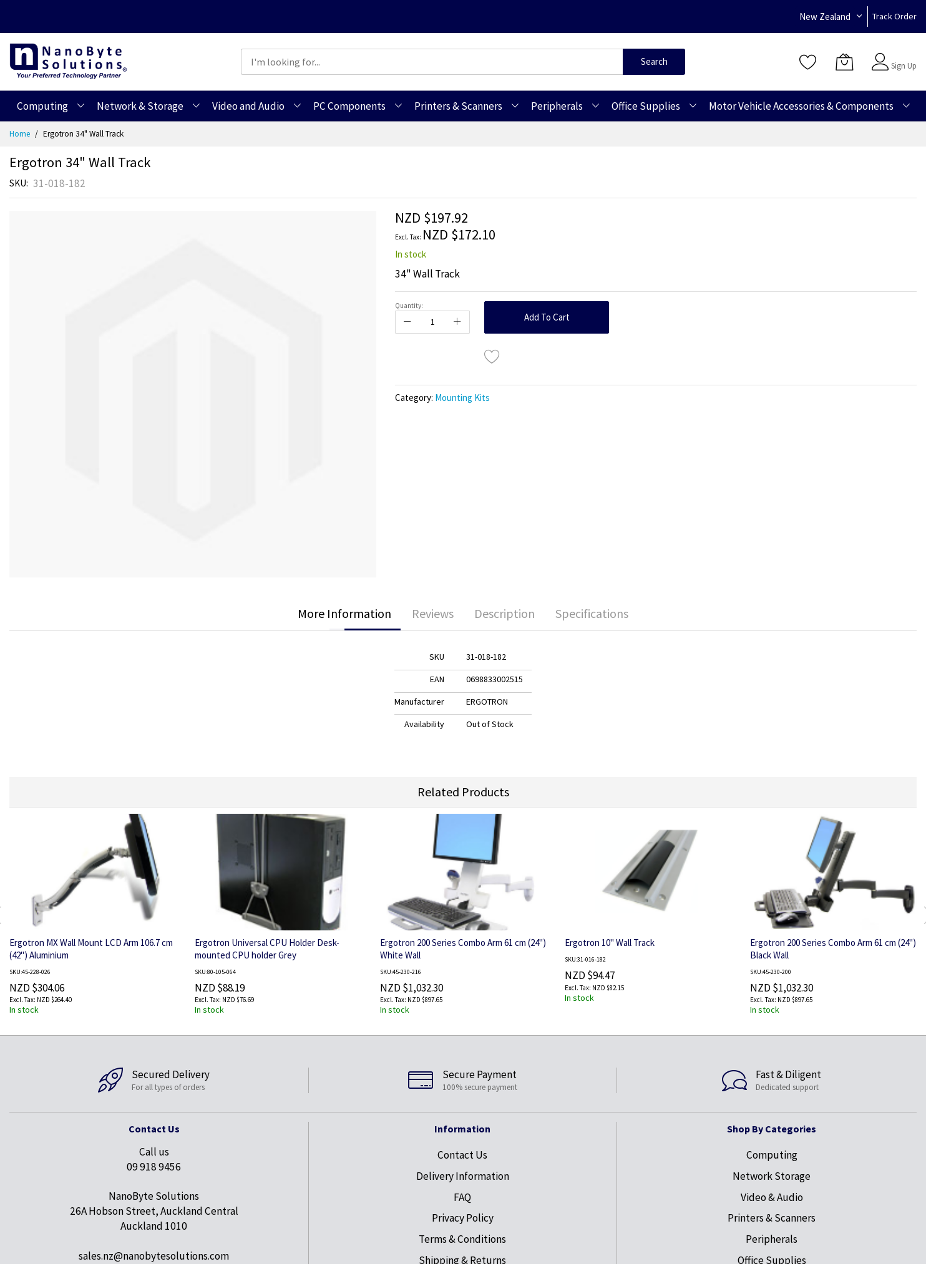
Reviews (433, 613)
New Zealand (824, 16)
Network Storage (772, 1176)
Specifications (591, 613)
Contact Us (462, 1155)
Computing (771, 1155)
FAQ (462, 1197)
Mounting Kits (462, 397)
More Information (344, 613)
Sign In (902, 56)
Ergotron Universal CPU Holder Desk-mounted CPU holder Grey (267, 949)
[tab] (344, 613)
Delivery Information (462, 1176)
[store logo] (68, 61)
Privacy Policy (463, 1218)
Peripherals (771, 1239)
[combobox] (432, 62)
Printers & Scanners (772, 1218)
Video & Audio (772, 1197)
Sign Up (904, 65)
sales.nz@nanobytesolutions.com (154, 1256)
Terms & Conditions (462, 1239)
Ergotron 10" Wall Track (610, 942)
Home (19, 133)
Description (504, 613)
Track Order (894, 16)
